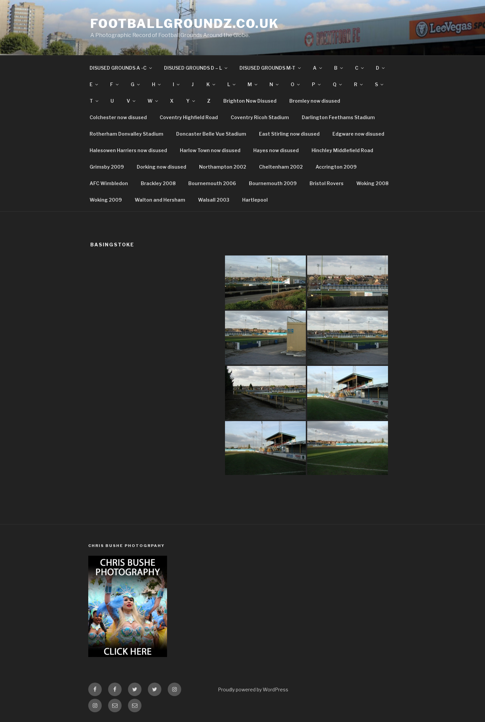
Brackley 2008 (158, 183)
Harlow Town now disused (210, 150)
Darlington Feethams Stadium (338, 117)
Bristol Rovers (327, 183)
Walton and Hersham (160, 200)
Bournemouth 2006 (212, 183)
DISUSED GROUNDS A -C (121, 68)
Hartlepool (255, 200)
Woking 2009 (106, 200)
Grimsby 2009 (107, 167)
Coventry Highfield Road (189, 117)
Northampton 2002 (222, 167)
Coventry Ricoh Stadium (260, 117)
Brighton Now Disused (250, 101)
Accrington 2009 (336, 167)
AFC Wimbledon (109, 183)
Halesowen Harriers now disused (128, 150)
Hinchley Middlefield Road (342, 150)
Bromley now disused (314, 101)
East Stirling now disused (289, 134)
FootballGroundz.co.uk (184, 23)
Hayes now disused (276, 150)
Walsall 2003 (213, 200)
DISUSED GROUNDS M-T (270, 68)
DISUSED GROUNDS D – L (196, 68)
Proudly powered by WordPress (253, 689)
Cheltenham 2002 (281, 167)
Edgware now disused (358, 134)
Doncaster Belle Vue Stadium (211, 134)
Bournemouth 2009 (273, 183)
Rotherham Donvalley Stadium (126, 134)
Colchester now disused (118, 117)
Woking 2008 (372, 183)
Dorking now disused (161, 167)
